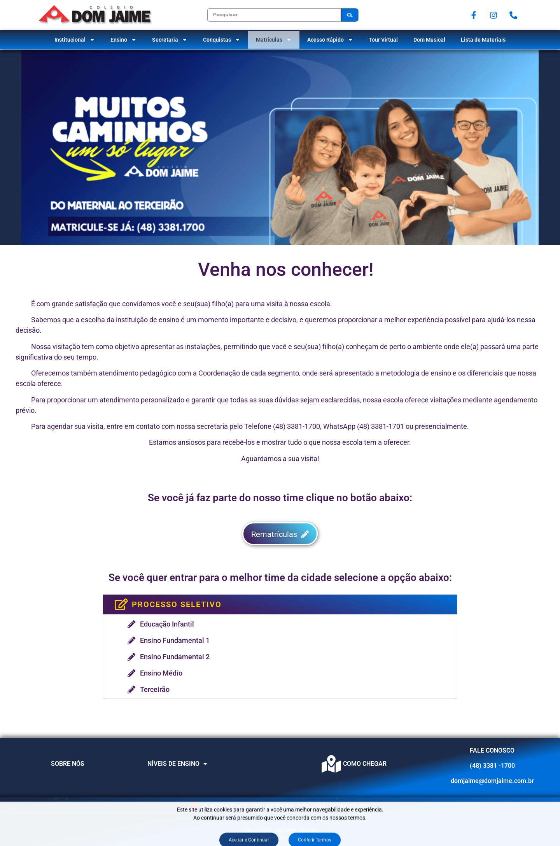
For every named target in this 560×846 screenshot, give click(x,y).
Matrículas (274, 39)
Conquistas (221, 39)
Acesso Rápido (330, 39)
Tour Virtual (383, 40)
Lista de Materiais (483, 40)
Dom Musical (429, 40)
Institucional (74, 39)
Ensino (123, 39)
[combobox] (274, 14)
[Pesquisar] (349, 14)
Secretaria (169, 39)
